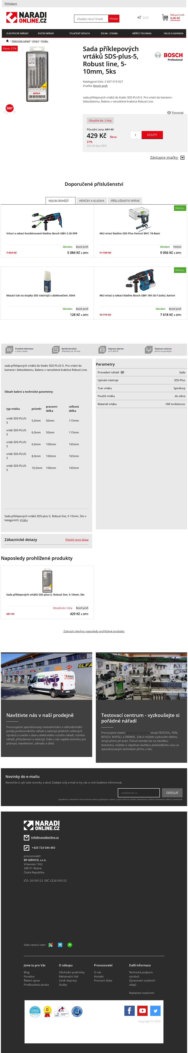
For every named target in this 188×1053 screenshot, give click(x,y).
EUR (146, 17)
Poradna (29, 976)
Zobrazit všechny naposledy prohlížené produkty (94, 631)
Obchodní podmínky (72, 972)
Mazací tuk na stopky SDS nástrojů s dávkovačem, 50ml (40, 295)
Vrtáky (44, 41)
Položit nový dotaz (77, 539)
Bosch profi (100, 86)
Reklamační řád (68, 976)
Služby (63, 984)
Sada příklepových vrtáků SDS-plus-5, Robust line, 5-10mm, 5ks (45, 594)
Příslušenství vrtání (125, 201)
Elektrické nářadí (21, 41)
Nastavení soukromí (141, 993)
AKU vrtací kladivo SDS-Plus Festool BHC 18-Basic (129, 233)
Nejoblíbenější (59, 201)
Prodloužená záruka (36, 984)
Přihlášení (11, 3)
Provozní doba (103, 980)
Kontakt (99, 976)
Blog (26, 972)
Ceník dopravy (68, 980)
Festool (177, 246)
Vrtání (35, 41)
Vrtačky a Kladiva (91, 201)
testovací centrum (138, 732)
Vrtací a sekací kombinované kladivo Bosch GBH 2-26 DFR (41, 233)
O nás (97, 972)
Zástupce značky (167, 157)
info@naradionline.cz (45, 837)
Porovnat (177, 112)
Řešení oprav (32, 980)
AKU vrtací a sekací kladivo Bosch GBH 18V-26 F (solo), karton (137, 295)
